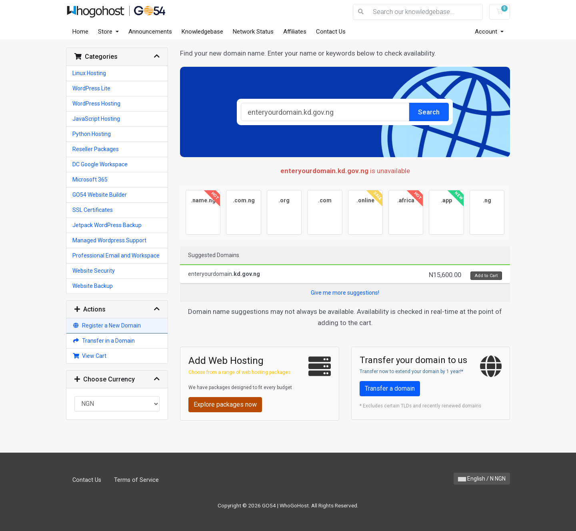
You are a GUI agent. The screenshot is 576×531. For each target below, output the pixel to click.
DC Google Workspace (100, 164)
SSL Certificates (92, 210)
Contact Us (331, 31)
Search (429, 112)
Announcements (150, 31)
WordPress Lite (91, 88)
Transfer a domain (390, 388)
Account (487, 31)
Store (106, 31)
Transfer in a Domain (103, 340)
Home (80, 31)
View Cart (89, 356)
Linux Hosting (89, 73)
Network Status (253, 31)
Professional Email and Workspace (116, 255)
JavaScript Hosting (96, 119)
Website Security (93, 270)
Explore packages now (225, 404)
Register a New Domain (106, 325)
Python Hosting (91, 134)
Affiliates (294, 31)
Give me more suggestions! (345, 292)
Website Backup (92, 286)
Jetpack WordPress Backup (107, 225)
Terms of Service (136, 480)
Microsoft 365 (90, 179)
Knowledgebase (202, 31)
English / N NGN (482, 478)
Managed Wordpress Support (109, 240)
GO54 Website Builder (99, 195)
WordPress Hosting (96, 103)
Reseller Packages (95, 149)
